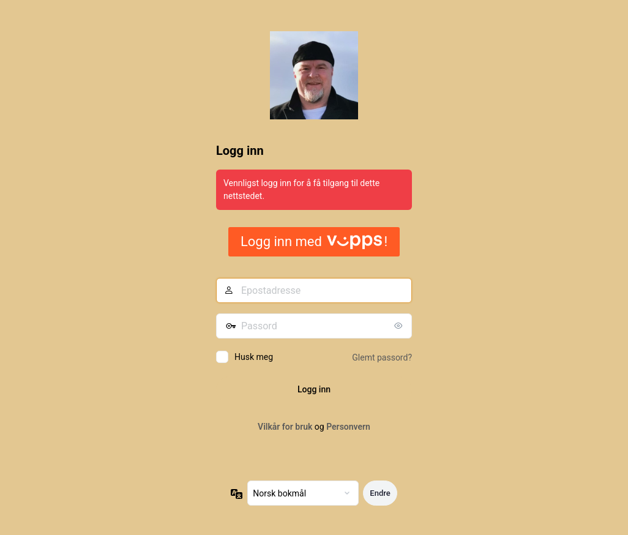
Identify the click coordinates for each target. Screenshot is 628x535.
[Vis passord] (399, 325)
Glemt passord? (382, 357)
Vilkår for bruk (285, 427)
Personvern (348, 427)
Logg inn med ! (314, 241)
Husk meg (253, 357)
